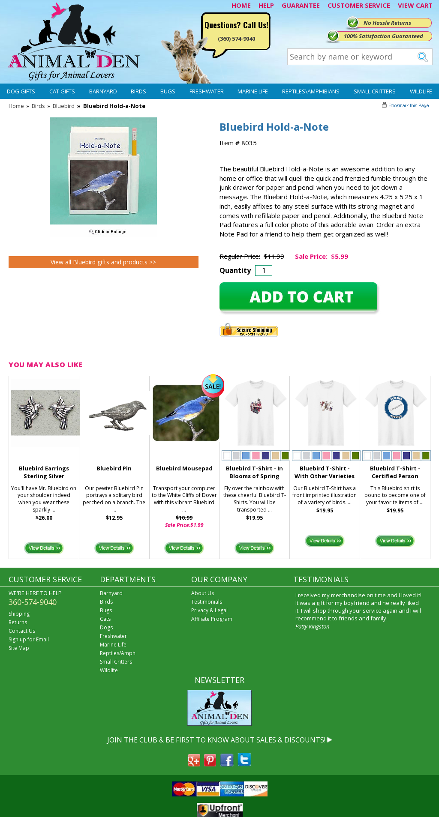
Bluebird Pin (114, 468)
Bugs (167, 91)
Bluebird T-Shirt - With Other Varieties (325, 472)
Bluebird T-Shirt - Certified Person (395, 472)
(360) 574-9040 (236, 38)
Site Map (19, 648)
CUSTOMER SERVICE (359, 5)
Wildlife (421, 91)
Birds (138, 91)
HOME (241, 5)
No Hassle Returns (387, 23)
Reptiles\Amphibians (311, 91)
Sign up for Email (29, 639)
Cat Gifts (62, 91)
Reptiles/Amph (117, 653)
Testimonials (206, 601)
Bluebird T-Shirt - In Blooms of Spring (254, 472)
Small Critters (375, 91)
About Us (202, 593)
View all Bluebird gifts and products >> (103, 262)
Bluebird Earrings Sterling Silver (44, 472)
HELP (266, 5)
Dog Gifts (21, 91)
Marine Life (253, 91)
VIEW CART (415, 5)
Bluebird (64, 106)
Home (16, 106)
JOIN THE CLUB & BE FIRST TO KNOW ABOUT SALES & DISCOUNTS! (216, 740)
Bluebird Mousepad (184, 468)
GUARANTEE (301, 5)
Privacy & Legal (209, 610)
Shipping (19, 613)
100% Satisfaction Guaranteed (383, 36)
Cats (105, 618)
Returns (18, 622)
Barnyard (103, 91)
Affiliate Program (211, 618)
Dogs (106, 627)
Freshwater (206, 91)
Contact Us (22, 630)
